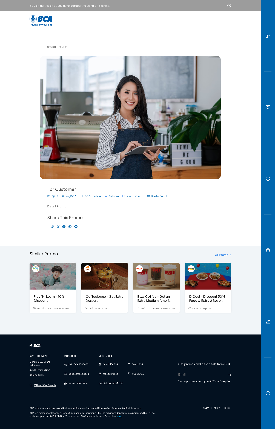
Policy (216, 407)
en (228, 20)
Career (174, 20)
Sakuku (112, 196)
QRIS (52, 196)
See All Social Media (111, 383)
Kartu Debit (157, 196)
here (119, 416)
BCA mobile (90, 196)
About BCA (151, 20)
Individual (102, 20)
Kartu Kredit (133, 196)
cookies (104, 5)
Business (126, 20)
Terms (227, 407)
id (222, 20)
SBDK (206, 407)
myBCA (69, 196)
